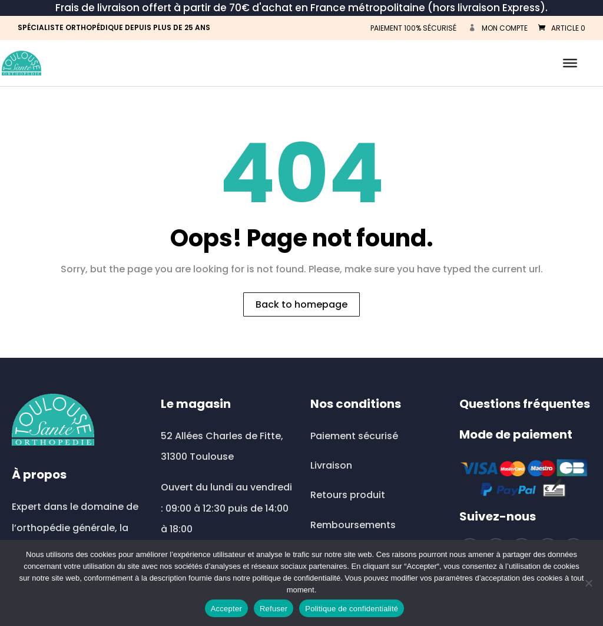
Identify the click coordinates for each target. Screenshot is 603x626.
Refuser (273, 608)
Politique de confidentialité (351, 608)
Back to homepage (301, 304)
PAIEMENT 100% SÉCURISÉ (413, 28)
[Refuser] (588, 583)
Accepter (226, 608)
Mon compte (505, 28)
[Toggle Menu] (570, 63)
